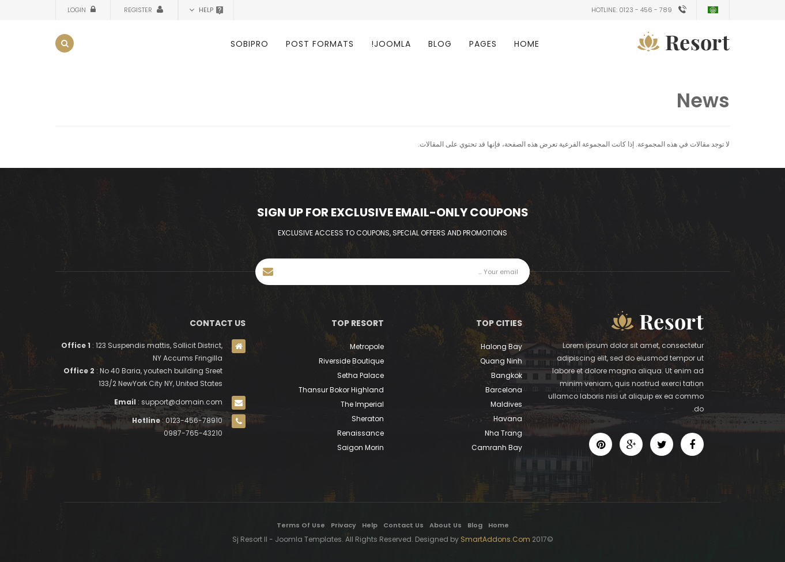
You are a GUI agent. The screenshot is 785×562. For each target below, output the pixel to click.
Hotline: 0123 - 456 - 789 (631, 9)
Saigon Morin (360, 447)
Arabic (713, 9)
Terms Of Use (301, 525)
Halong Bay (501, 346)
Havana (507, 419)
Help (370, 525)
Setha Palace (360, 375)
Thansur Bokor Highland (341, 390)
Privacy (343, 525)
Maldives (506, 404)
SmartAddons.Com (495, 539)
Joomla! (391, 44)
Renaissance (360, 433)
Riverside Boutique (351, 361)
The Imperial (362, 404)
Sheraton (368, 419)
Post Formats (320, 44)
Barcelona (503, 390)
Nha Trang (503, 433)
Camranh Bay (496, 447)
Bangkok (506, 375)
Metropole (367, 346)
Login (77, 9)
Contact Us (403, 525)
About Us (445, 525)
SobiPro (250, 44)
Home (526, 44)
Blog (440, 44)
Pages (483, 44)
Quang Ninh (501, 361)
